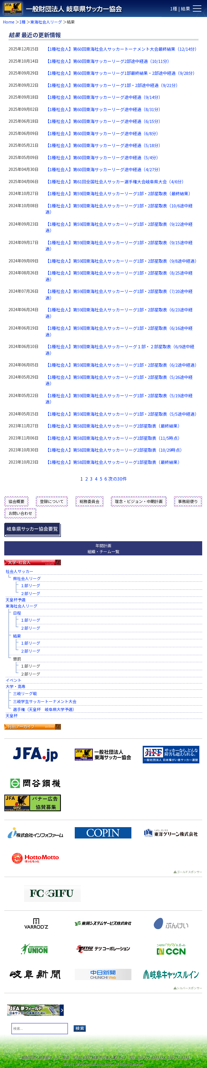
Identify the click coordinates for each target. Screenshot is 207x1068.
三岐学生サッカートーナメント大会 (44, 701)
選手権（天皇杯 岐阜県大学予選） (44, 709)
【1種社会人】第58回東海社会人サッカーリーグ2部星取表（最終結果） (113, 426)
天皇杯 (12, 715)
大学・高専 (15, 686)
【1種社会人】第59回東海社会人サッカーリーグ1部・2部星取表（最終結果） (119, 193)
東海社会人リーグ (46, 22)
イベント (14, 680)
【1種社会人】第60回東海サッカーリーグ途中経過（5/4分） (102, 157)
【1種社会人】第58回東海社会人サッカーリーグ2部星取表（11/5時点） (113, 438)
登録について (52, 501)
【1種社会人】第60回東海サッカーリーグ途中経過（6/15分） (104, 121)
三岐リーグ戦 (25, 693)
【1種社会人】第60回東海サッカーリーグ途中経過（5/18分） (104, 145)
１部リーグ (30, 585)
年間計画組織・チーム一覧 (103, 548)
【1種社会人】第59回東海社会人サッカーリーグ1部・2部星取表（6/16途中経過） (119, 331)
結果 (17, 636)
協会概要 (16, 501)
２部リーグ (30, 593)
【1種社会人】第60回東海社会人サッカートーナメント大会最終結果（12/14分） (122, 49)
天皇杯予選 (15, 599)
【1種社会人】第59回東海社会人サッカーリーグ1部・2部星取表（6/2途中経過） (122, 365)
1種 (22, 22)
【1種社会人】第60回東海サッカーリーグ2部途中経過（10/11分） (108, 61)
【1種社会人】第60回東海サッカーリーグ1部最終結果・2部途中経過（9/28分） (121, 73)
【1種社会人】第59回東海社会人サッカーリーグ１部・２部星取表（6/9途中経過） (119, 349)
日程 (17, 613)
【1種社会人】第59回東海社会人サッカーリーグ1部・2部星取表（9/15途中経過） (119, 245)
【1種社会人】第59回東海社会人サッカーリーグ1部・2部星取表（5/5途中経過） (122, 414)
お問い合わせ (20, 513)
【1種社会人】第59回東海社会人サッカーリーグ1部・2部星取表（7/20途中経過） (119, 294)
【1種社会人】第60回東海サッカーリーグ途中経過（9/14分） (104, 97)
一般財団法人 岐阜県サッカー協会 (83, 8)
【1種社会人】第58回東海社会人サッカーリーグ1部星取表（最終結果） (113, 462)
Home (8, 22)
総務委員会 (89, 501)
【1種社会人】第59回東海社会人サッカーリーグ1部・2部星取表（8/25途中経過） (119, 276)
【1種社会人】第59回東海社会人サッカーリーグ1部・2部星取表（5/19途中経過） (119, 398)
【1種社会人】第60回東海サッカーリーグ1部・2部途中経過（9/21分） (112, 85)
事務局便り (188, 501)
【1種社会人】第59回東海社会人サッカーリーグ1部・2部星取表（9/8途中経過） (122, 261)
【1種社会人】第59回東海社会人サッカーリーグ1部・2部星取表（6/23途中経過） (119, 313)
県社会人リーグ (27, 578)
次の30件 (117, 478)
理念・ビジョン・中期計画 (139, 501)
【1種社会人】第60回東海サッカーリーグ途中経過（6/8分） (102, 133)
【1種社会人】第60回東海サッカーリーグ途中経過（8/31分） (104, 109)
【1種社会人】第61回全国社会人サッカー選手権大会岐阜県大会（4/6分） (115, 181)
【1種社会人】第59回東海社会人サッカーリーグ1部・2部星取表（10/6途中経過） (119, 209)
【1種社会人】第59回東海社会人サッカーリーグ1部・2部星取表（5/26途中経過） (119, 380)
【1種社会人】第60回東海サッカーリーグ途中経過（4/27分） (104, 169)
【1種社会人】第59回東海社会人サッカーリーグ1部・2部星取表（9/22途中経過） (119, 227)
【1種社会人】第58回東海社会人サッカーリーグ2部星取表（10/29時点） (114, 450)
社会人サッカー (19, 571)
